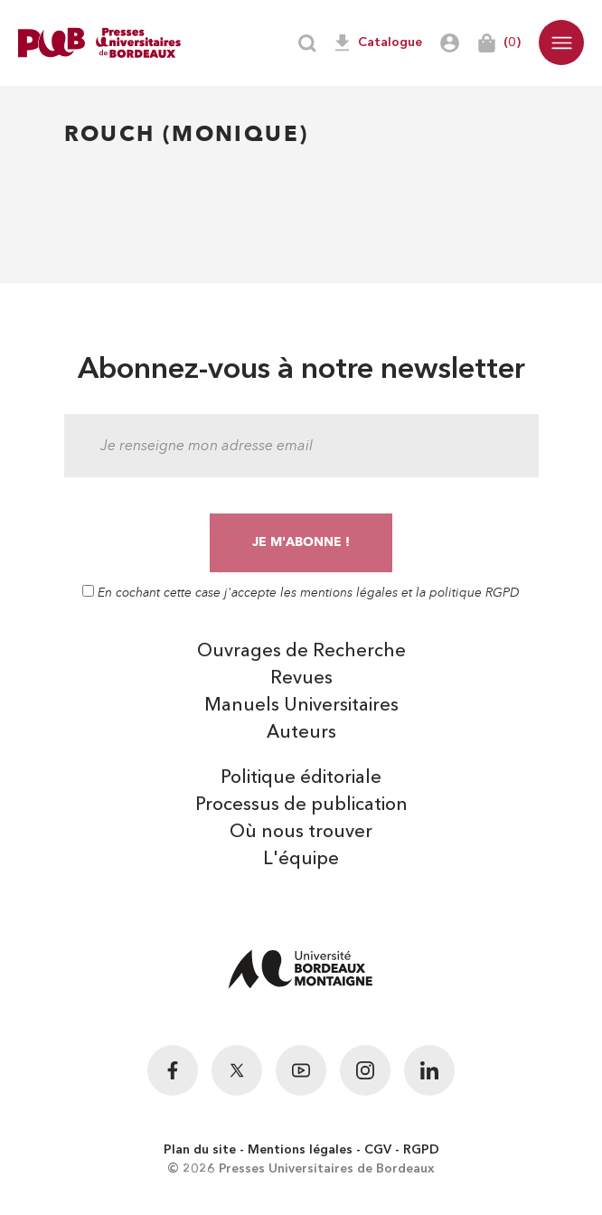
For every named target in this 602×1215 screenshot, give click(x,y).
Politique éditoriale (301, 778)
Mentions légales (300, 1150)
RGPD (421, 1150)
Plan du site (200, 1150)
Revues (301, 679)
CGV (377, 1150)
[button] (561, 42)
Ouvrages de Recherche (301, 652)
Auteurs (301, 733)
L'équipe (301, 860)
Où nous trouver (301, 833)
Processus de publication (301, 805)
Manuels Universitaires (301, 706)
